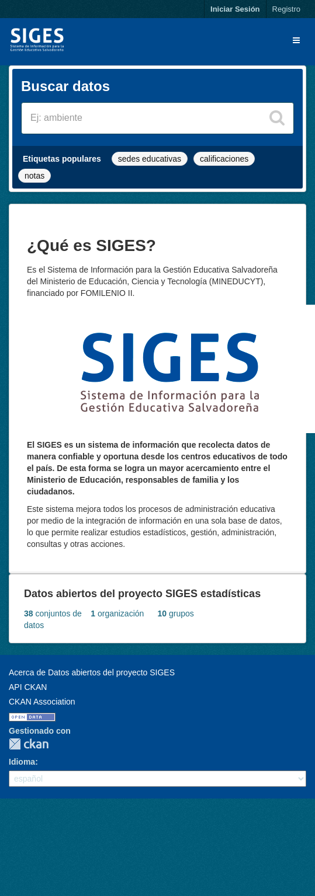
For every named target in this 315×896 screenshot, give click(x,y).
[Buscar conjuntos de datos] (157, 118)
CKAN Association (42, 701)
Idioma (22, 761)
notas (34, 175)
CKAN (29, 744)
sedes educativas (149, 158)
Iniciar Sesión (235, 9)
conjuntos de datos (53, 619)
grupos (176, 613)
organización (117, 613)
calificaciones (224, 158)
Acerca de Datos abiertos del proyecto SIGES (92, 672)
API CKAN (28, 687)
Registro (286, 9)
